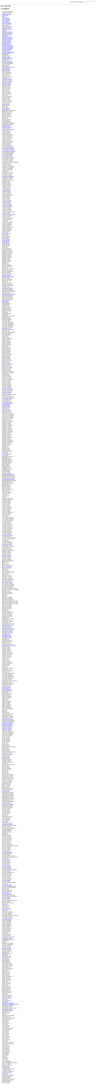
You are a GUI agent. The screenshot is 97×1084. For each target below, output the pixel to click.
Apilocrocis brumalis (6, 82)
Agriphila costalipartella (7, 47)
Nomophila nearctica (7, 636)
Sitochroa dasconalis (6, 948)
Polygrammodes (5, 791)
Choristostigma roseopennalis (9, 151)
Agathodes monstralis (7, 34)
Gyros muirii (5, 452)
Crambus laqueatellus (7, 205)
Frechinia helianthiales (7, 403)
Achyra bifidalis (5, 17)
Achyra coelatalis (6, 19)
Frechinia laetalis (6, 404)
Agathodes (4, 30)
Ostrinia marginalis (6, 687)
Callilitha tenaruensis (7, 126)
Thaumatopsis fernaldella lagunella (10, 1004)
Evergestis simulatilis (7, 388)
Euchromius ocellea (6, 328)
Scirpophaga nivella (6, 919)
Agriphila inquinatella (7, 49)
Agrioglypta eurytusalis (7, 38)
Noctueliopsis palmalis (7, 631)
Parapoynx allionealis (7, 724)
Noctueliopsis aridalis (7, 627)
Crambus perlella (6, 213)
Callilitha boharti (6, 125)
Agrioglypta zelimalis (7, 42)
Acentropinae (5, 15)
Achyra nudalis (5, 21)
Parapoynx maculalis (7, 727)
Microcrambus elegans (7, 582)
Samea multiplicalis (6, 909)
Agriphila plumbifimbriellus (8, 52)
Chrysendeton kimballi (7, 154)
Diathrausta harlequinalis (8, 276)
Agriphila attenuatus (6, 44)
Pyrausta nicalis (5, 864)
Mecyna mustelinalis (6, 566)
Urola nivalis (5, 1073)
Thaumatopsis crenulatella (8, 1002)
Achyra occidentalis (6, 23)
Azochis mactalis (6, 104)
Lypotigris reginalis (6, 555)
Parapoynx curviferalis (7, 725)
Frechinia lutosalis (6, 405)
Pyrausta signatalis (6, 880)
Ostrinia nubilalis (6, 688)
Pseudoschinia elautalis (7, 824)
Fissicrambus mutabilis (7, 398)
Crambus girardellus (6, 201)
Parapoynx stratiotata (7, 729)
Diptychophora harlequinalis (8, 294)
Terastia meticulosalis (7, 997)
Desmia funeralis (6, 243)
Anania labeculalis (6, 69)
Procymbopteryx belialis (7, 803)
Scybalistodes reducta (7, 938)
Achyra (3, 16)
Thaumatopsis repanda (7, 1009)
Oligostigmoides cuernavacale (9, 645)
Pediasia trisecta (6, 757)
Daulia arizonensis (6, 233)
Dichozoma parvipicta (7, 287)
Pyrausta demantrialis (7, 852)
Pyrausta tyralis (5, 892)
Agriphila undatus (6, 57)
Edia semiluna (5, 301)
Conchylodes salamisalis (7, 176)
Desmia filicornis (6, 241)
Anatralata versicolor (7, 78)
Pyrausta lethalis (6, 861)
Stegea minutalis (5, 959)
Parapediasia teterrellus (7, 722)
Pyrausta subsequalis (7, 885)
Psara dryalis (5, 821)
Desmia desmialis (6, 239)
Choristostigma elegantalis (8, 148)
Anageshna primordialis (7, 62)
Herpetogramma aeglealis (8, 474)
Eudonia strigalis (6, 362)
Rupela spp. (4, 904)
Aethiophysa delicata (7, 28)
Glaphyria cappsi (6, 409)
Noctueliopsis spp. (6, 634)
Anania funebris (5, 66)
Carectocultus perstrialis (7, 129)
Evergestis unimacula (7, 391)
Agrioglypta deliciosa (7, 36)
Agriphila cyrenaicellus (7, 48)
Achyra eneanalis (6, 20)
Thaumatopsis (5, 1001)
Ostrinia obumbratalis (7, 689)
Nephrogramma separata (7, 625)
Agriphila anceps (6, 43)
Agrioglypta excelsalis (7, 39)
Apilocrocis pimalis (6, 83)
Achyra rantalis (5, 25)
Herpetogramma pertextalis (8, 479)
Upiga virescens (5, 1066)
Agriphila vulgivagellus (7, 58)
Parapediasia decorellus (7, 719)
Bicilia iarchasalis (6, 109)
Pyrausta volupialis (6, 897)
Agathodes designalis (7, 31)
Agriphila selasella (6, 53)
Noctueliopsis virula (6, 635)
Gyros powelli (5, 455)
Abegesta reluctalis (6, 14)
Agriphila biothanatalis (7, 45)
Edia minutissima (6, 300)
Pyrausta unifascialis (7, 893)
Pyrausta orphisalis (6, 867)
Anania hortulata (6, 68)
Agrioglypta (4, 35)
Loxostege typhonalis (7, 544)
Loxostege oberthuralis (7, 535)
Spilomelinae (5, 954)
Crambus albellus (6, 190)
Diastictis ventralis (6, 275)
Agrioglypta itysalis (6, 40)
